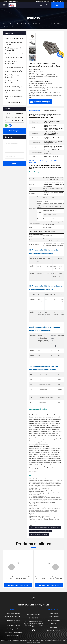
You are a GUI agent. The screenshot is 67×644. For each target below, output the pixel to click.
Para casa (5, 24)
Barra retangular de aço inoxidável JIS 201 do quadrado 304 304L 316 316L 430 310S (18, 578)
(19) (14, 67)
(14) (13, 87)
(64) (14, 38)
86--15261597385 (58, 1)
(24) (13, 91)
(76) (13, 43)
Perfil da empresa (53, 613)
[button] (32, 60)
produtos (12, 24)
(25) (13, 82)
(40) (14, 54)
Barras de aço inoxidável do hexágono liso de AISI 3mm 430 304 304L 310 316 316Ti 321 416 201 (49, 578)
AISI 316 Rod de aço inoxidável (39, 534)
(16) (13, 102)
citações (58, 5)
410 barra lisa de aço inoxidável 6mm (41, 531)
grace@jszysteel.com (42, 1)
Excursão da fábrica (53, 616)
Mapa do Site (53, 627)
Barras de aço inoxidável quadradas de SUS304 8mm (45, 527)
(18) (12, 76)
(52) (13, 49)
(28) (14, 71)
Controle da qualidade (54, 620)
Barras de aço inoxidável (24, 24)
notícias (53, 623)
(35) (11, 62)
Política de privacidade (53, 630)
